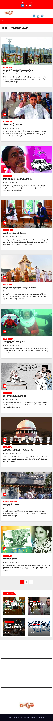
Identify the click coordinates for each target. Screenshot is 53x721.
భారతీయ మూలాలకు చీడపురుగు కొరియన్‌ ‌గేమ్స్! (13, 626)
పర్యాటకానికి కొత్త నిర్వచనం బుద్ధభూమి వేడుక (19, 287)
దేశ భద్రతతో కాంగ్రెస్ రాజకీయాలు (37, 605)
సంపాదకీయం (5, 669)
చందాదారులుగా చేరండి (8, 673)
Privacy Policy (6, 690)
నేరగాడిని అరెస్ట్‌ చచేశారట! (12, 124)
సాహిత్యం (10, 338)
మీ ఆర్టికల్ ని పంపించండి (8, 657)
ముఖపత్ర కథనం (13, 501)
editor (19, 74)
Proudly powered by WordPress (17, 717)
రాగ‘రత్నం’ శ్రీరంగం (10, 559)
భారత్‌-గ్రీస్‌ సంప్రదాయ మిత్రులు (14, 233)
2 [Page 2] (26, 582)
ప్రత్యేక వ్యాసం (6, 501)
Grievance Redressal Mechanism (13, 681)
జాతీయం (5, 121)
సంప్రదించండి (5, 649)
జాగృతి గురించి (5, 644)
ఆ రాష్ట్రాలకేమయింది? (11, 504)
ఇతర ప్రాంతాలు (33, 601)
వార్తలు (10, 67)
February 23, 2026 (12, 609)
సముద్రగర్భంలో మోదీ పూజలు (14, 341)
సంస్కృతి (11, 284)
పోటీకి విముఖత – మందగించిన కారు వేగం (18, 179)
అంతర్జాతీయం (6, 230)
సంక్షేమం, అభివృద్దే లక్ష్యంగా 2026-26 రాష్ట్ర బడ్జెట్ (12, 606)
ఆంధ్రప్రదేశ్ (5, 67)
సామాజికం (12, 622)
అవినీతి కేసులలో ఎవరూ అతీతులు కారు (17, 450)
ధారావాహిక (32, 624)
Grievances (5, 686)
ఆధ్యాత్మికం (6, 284)
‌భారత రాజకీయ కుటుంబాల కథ (14, 396)
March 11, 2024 (10, 74)
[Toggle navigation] (27, 20)
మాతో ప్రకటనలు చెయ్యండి (9, 661)
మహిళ (5, 555)
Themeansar (41, 717)
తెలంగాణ (5, 176)
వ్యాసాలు (5, 338)
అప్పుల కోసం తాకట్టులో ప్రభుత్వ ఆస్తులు (18, 70)
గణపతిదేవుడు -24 (37, 627)
